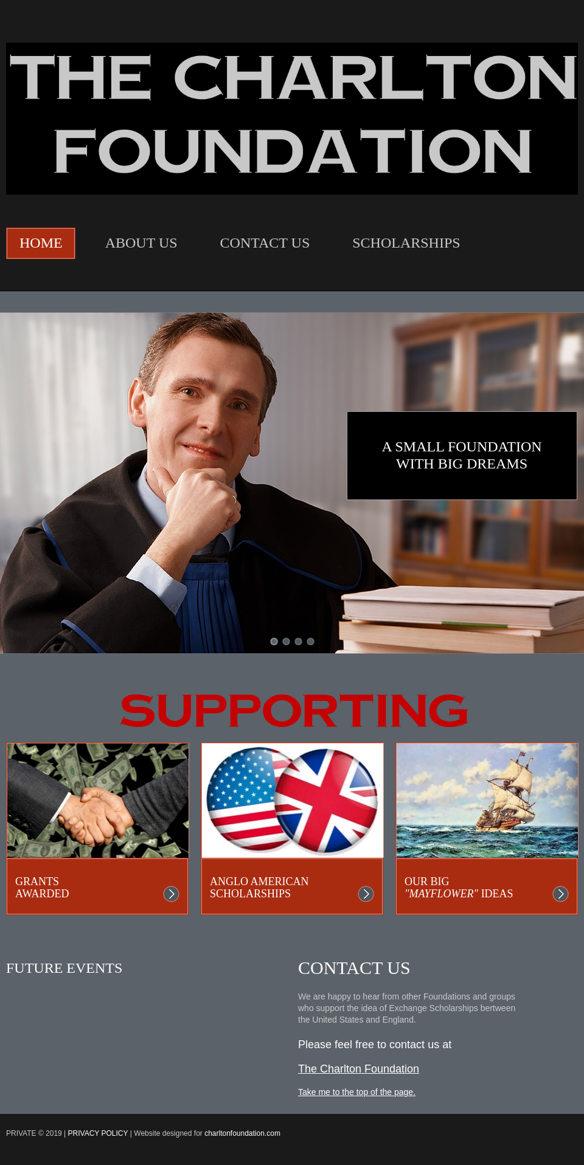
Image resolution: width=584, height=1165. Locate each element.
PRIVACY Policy (98, 1133)
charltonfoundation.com (242, 1133)
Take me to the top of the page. (356, 1092)
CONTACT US (265, 243)
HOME (41, 243)
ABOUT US (141, 243)
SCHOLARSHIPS (406, 243)
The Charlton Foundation (358, 1069)
